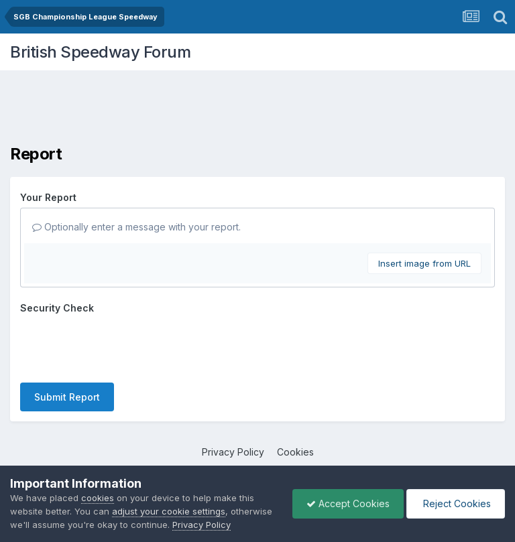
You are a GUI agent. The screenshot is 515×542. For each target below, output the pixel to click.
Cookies (295, 452)
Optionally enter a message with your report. (136, 226)
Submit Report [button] (67, 397)
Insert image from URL (424, 263)
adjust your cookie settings (168, 511)
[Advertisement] (257, 110)
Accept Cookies (348, 503)
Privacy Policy (233, 452)
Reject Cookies (455, 503)
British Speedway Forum (100, 52)
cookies (97, 497)
